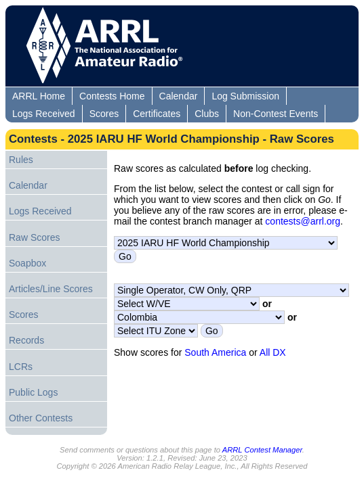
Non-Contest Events (275, 113)
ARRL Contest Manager (262, 450)
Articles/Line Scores (51, 288)
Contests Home (111, 96)
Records (26, 340)
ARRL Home (38, 96)
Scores (104, 113)
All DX (273, 352)
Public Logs (33, 392)
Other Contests (41, 418)
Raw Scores (34, 237)
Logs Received (43, 113)
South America (215, 352)
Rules (21, 159)
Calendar (178, 96)
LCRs (21, 366)
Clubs (207, 113)
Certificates (156, 113)
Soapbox (27, 263)
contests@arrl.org (302, 221)
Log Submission (245, 96)
